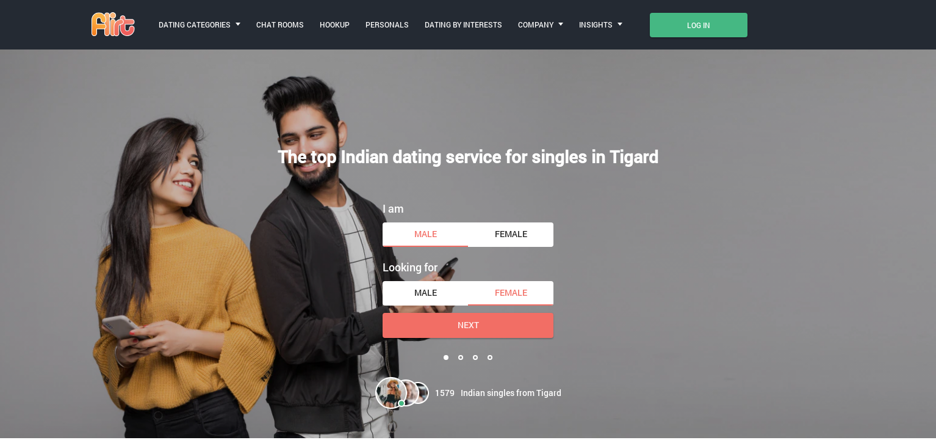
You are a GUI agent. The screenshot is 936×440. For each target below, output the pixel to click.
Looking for (410, 267)
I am (393, 208)
